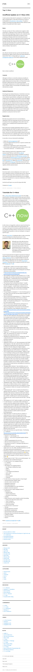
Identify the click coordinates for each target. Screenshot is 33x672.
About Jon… (5, 666)
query (5, 577)
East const (5, 661)
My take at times (7, 539)
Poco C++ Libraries (8, 593)
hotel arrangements (13, 141)
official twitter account (16, 157)
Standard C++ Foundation (9, 589)
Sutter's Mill (6, 637)
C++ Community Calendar (8, 656)
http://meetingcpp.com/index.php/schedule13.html (15, 432)
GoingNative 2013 (7, 623)
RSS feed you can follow (22, 156)
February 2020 (7, 548)
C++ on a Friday (7, 651)
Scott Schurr (9, 235)
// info (4, 4)
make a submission (7, 257)
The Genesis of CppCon (8, 663)
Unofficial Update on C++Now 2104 (16, 15)
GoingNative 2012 (7, 624)
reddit (19, 520)
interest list (19, 160)
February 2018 (7, 552)
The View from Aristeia (9, 636)
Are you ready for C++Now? (9, 531)
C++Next (5, 639)
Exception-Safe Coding (8, 596)
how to (5, 576)
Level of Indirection (8, 634)
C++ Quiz (6, 595)
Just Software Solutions (9, 649)
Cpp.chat (4, 658)
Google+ (10, 185)
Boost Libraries (7, 592)
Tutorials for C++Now (11, 192)
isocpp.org (12, 161)
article (5, 573)
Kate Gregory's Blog (8, 643)
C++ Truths (6, 646)
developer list (9, 160)
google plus (8, 263)
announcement (7, 571)
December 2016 (7, 554)
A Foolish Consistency (8, 537)
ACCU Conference (7, 611)
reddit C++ (6, 633)
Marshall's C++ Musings (9, 640)
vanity (5, 579)
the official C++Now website (16, 21)
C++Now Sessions (7, 620)
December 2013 (7, 559)
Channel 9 (6, 621)
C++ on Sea (6, 606)
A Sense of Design (7, 645)
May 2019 (6, 549)
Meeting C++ (6, 609)
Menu (29, 3)
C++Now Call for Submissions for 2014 (12, 195)
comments (9, 523)
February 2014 (6, 556)
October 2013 (6, 562)
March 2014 (6, 555)
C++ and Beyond (7, 608)
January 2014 (6, 558)
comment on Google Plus (11, 520)
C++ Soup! (6, 642)
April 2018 (6, 551)
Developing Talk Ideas (8, 536)
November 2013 (7, 561)
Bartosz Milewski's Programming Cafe (12, 648)
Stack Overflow (7, 590)
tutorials (16, 523)
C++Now (13, 523)
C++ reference (7, 587)
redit (13, 263)
